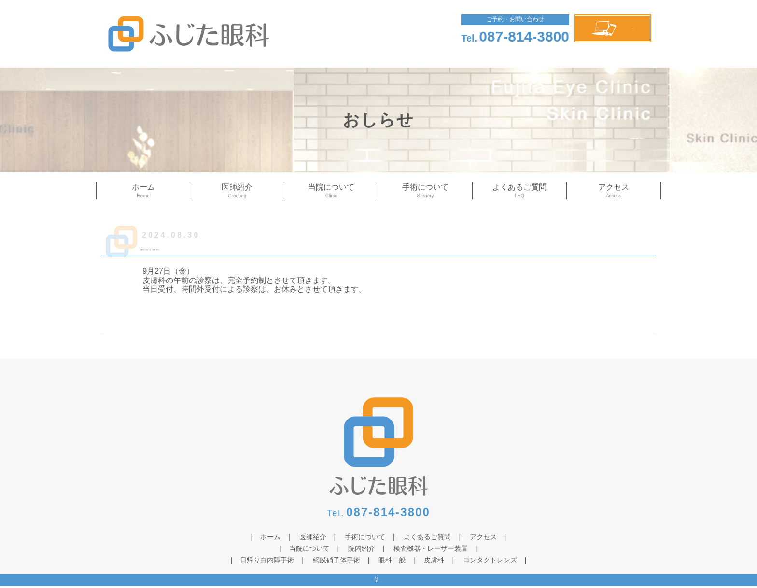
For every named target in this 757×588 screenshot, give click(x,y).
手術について (425, 191)
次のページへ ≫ (628, 337)
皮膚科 (434, 562)
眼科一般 (392, 562)
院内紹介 (361, 550)
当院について (331, 191)
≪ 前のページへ (129, 337)
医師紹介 (237, 191)
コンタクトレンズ (490, 562)
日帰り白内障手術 (267, 562)
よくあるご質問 (519, 191)
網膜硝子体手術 (336, 562)
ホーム (143, 191)
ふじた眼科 (215, 33)
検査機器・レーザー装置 (430, 550)
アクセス (613, 191)
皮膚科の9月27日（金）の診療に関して (263, 245)
